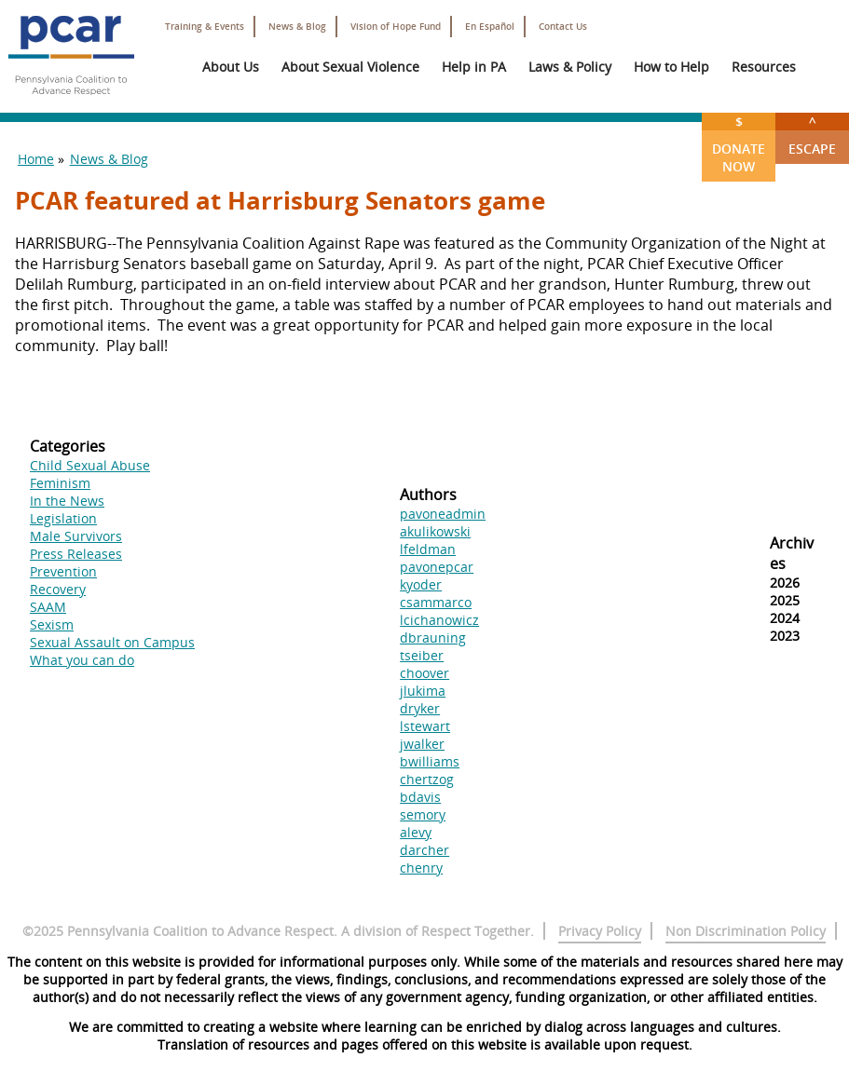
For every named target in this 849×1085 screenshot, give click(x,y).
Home (36, 159)
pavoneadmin (443, 513)
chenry (421, 867)
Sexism (52, 624)
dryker (420, 708)
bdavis (420, 797)
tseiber (422, 655)
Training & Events (204, 26)
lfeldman (428, 549)
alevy (415, 832)
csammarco (436, 602)
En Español (489, 26)
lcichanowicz (439, 620)
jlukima (422, 690)
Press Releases (76, 554)
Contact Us (563, 26)
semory (422, 814)
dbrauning (433, 637)
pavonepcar (436, 567)
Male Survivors (76, 536)
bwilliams (429, 761)
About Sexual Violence (350, 66)
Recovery (58, 589)
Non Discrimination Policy (745, 931)
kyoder (421, 584)
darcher (424, 850)
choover (424, 673)
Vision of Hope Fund (395, 26)
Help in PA (474, 66)
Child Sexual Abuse (90, 465)
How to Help (671, 66)
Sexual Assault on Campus (112, 642)
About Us (230, 66)
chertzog (427, 779)
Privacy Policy (599, 931)
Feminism (60, 483)
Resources (764, 66)
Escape (812, 135)
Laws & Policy (569, 66)
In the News (67, 500)
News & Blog (297, 26)
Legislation (63, 518)
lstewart (425, 726)
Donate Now (738, 144)
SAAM (48, 607)
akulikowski (435, 531)
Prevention (63, 571)
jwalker (422, 744)
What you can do (82, 660)
